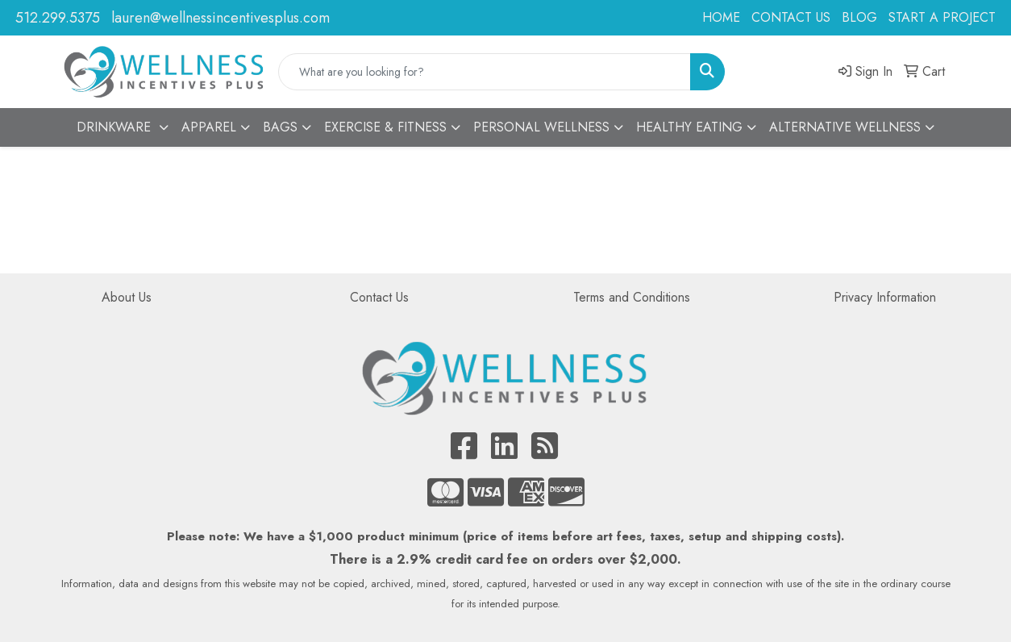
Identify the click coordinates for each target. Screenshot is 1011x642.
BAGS (280, 127)
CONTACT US (790, 17)
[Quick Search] (484, 71)
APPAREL (208, 127)
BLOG (859, 17)
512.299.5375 (57, 17)
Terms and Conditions (631, 297)
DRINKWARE (116, 127)
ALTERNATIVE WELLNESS (845, 127)
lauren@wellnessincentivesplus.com (220, 17)
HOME (721, 17)
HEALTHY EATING (689, 127)
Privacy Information (885, 297)
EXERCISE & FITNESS (385, 127)
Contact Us (379, 297)
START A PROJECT (942, 17)
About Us (127, 297)
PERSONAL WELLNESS (541, 127)
